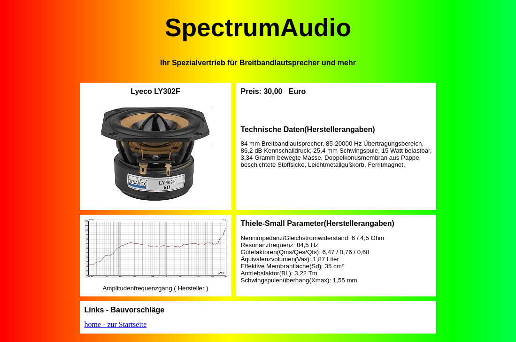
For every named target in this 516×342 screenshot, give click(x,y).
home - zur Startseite (116, 324)
